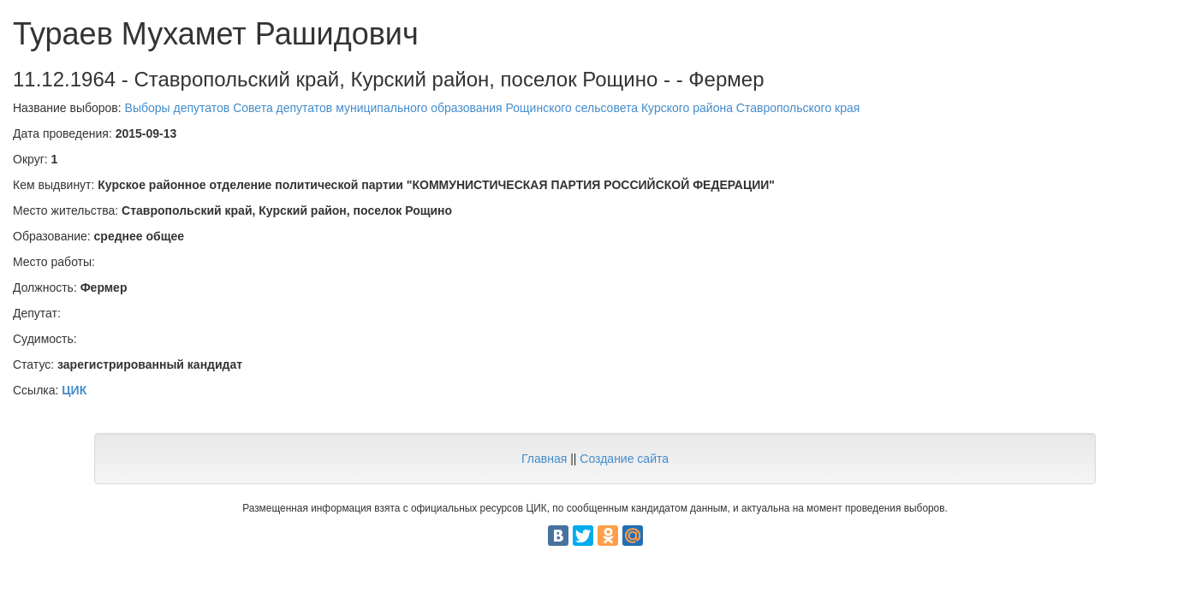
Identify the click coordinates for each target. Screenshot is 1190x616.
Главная (544, 458)
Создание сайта (624, 458)
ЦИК (74, 390)
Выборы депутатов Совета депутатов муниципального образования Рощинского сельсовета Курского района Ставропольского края (492, 108)
